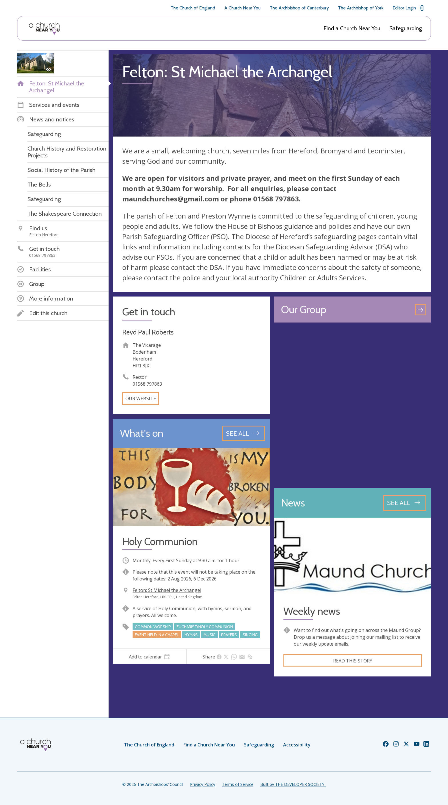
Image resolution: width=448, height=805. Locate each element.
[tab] (149, 656)
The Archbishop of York (360, 8)
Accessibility (297, 745)
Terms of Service (237, 784)
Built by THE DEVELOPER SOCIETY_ (293, 784)
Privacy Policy (202, 784)
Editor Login (408, 8)
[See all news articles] (404, 502)
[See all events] (243, 433)
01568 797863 (147, 384)
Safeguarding (405, 28)
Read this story (352, 661)
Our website (140, 398)
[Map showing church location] (352, 405)
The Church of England (193, 8)
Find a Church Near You (351, 28)
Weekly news (311, 611)
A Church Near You (242, 8)
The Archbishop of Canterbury (299, 8)
